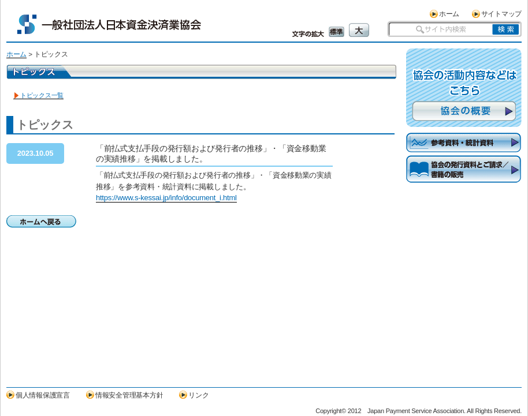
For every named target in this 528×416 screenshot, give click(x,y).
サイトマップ (501, 13)
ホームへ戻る (41, 221)
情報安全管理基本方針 (129, 395)
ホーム (449, 13)
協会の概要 (464, 111)
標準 (336, 32)
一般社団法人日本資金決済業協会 (109, 24)
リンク (198, 395)
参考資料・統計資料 (464, 143)
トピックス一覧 (42, 95)
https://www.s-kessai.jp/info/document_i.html (166, 197)
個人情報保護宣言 (43, 395)
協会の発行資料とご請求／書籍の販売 (464, 178)
